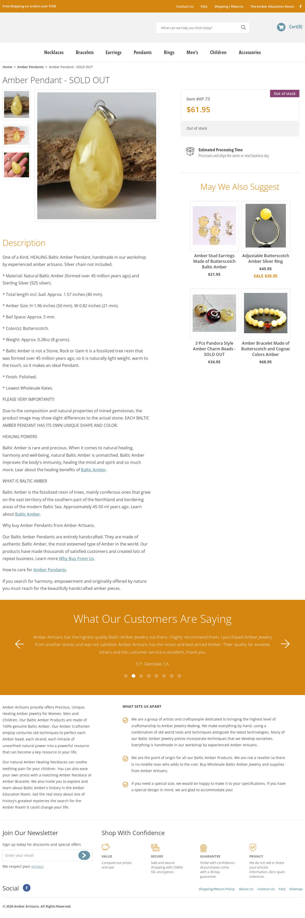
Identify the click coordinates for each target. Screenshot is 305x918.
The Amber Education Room (272, 6)
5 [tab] (156, 675)
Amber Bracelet (16, 781)
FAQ (204, 6)
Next (285, 644)
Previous (19, 644)
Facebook (300, 6)
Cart (295, 26)
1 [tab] (125, 675)
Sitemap (295, 889)
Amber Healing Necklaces (45, 762)
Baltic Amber (93, 470)
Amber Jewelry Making (181, 725)
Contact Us (184, 6)
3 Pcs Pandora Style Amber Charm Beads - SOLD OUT (214, 323)
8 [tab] (179, 675)
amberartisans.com (42, 25)
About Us (246, 889)
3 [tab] (141, 675)
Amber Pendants (49, 570)
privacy (37, 866)
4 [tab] (148, 675)
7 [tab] (171, 675)
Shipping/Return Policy (217, 889)
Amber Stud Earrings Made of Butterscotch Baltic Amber (214, 235)
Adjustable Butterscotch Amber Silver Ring (265, 232)
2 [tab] (133, 675)
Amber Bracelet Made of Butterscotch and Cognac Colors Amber (265, 323)
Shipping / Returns (228, 6)
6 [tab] (164, 675)
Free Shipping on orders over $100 (29, 6)
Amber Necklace (73, 775)
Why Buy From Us (76, 558)
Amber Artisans (154, 770)
